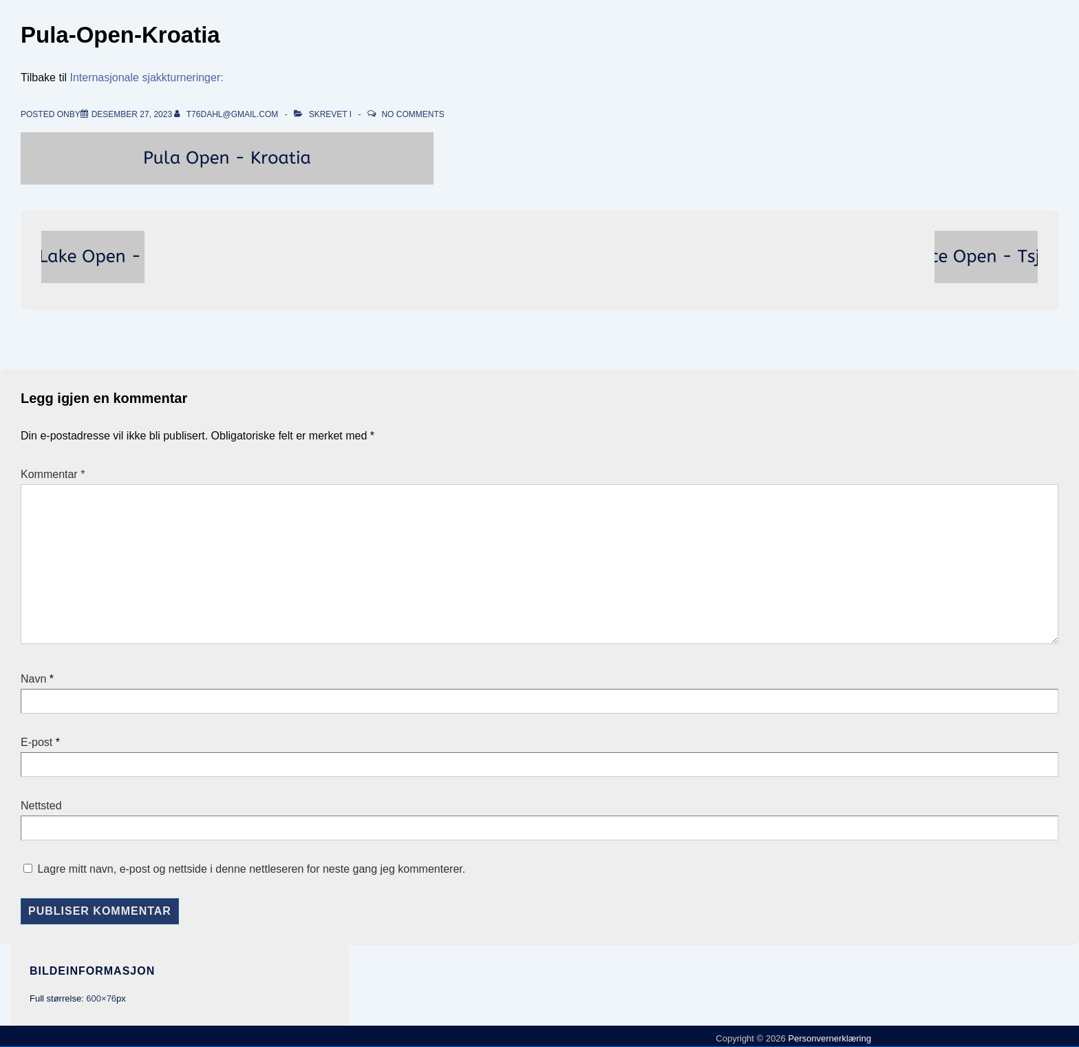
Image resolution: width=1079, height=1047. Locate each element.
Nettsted (41, 805)
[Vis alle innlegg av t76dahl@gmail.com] (227, 114)
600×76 (101, 998)
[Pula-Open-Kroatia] (132, 114)
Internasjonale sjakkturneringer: (146, 77)
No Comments (412, 114)
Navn (33, 679)
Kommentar (53, 474)
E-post (36, 742)
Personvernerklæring (828, 1038)
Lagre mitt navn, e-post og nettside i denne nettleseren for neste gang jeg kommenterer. (251, 869)
